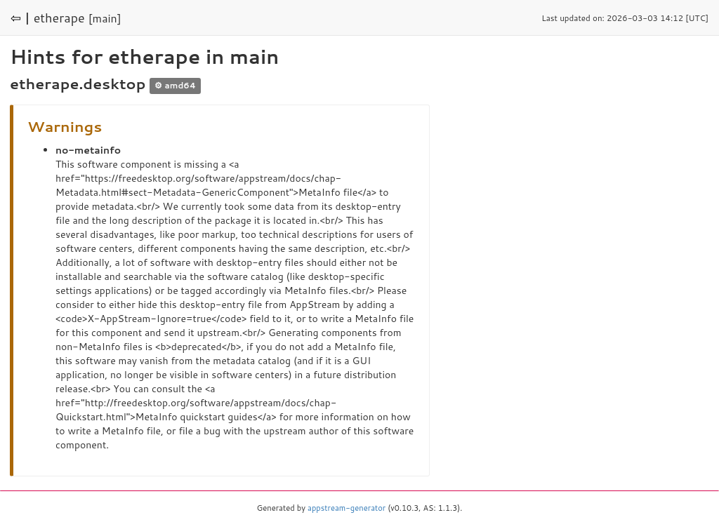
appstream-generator (346, 508)
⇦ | (20, 17)
